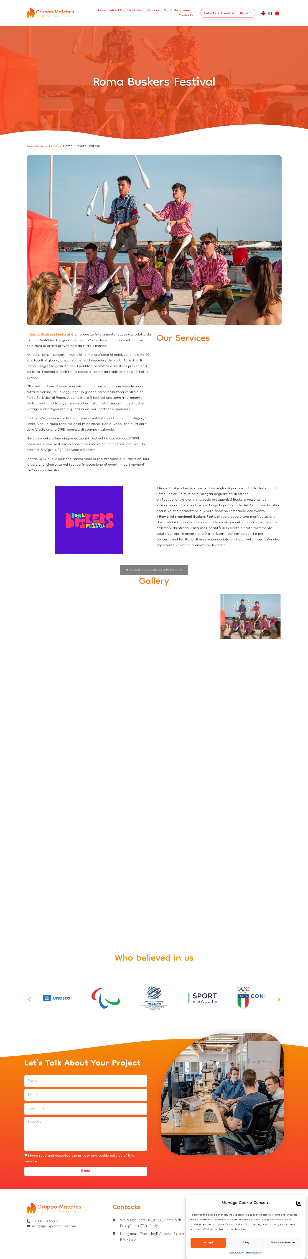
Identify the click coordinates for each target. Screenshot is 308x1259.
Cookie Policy (236, 1252)
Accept (208, 1242)
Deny (245, 1242)
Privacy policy (253, 1252)
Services (153, 10)
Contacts (186, 15)
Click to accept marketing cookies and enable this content (154, 570)
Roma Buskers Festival (49, 334)
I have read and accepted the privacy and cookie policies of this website (79, 1159)
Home (101, 10)
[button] (299, 1203)
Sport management (178, 10)
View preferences (283, 1242)
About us (117, 10)
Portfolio (135, 10)
